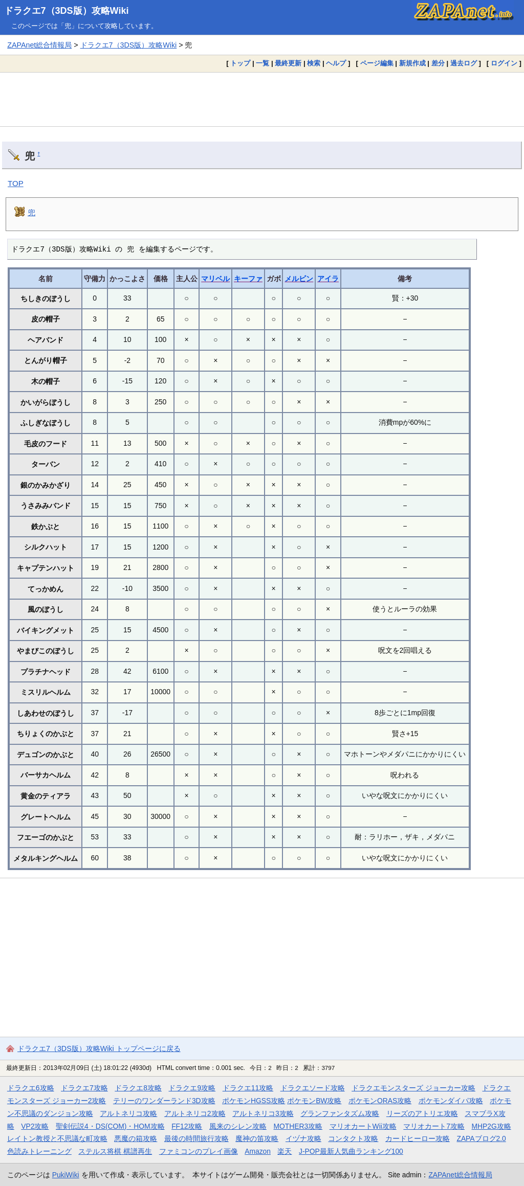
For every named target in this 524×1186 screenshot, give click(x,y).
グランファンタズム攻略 (339, 1113)
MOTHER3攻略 (297, 1126)
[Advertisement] (262, 99)
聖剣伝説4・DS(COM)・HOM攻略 (110, 1126)
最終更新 (288, 63)
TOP (16, 183)
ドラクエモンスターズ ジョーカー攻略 (413, 1088)
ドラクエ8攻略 (138, 1088)
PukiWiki (65, 1175)
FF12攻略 (186, 1126)
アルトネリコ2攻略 (195, 1113)
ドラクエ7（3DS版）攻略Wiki (66, 11)
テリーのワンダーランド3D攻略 (164, 1101)
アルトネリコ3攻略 (263, 1113)
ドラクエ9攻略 (191, 1088)
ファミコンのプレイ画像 (198, 1151)
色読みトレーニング (39, 1151)
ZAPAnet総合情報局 (39, 45)
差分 (438, 63)
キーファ (248, 279)
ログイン (504, 63)
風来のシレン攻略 (238, 1126)
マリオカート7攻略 (434, 1126)
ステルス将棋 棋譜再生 (115, 1151)
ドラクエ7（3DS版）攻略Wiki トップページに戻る (99, 1048)
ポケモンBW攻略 (314, 1101)
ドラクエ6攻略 (30, 1088)
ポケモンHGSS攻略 (253, 1101)
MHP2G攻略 (491, 1126)
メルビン (299, 279)
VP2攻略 (35, 1126)
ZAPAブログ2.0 (481, 1138)
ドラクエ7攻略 (84, 1088)
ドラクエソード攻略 (312, 1088)
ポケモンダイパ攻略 (451, 1101)
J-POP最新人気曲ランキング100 (351, 1151)
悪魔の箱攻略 (135, 1138)
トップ (240, 63)
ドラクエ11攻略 (248, 1088)
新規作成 (412, 63)
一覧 (262, 63)
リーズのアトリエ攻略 (422, 1113)
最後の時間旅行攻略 (196, 1138)
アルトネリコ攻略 (128, 1113)
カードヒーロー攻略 (417, 1138)
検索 (313, 63)
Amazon (258, 1151)
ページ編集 (377, 63)
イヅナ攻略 (303, 1138)
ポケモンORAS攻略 (379, 1101)
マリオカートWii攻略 (363, 1126)
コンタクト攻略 (353, 1138)
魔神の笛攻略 (256, 1138)
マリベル (215, 279)
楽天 (284, 1151)
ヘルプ (336, 63)
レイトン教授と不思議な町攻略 (57, 1138)
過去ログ (463, 63)
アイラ (328, 279)
